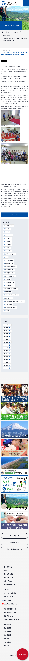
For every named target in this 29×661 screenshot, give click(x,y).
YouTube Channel (10, 604)
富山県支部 (7, 635)
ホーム (4, 32)
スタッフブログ (11, 25)
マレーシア (7, 241)
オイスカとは (8, 567)
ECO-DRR (7, 292)
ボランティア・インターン (11, 295)
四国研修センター (9, 273)
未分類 (6, 310)
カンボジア (7, 238)
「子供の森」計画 (9, 282)
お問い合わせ (8, 581)
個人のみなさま (9, 574)
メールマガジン (14, 536)
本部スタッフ (6, 35)
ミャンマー (7, 244)
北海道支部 (7, 624)
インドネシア (8, 235)
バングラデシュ (8, 225)
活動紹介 (6, 570)
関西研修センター (9, 270)
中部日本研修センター (10, 266)
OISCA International (11, 619)
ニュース (6, 590)
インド (6, 232)
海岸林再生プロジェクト (10, 288)
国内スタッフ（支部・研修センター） (14, 301)
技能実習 (7, 279)
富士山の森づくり (9, 285)
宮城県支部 (7, 628)
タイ (6, 257)
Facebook (7, 600)
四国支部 (6, 646)
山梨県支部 (7, 632)
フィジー (7, 229)
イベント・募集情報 (10, 593)
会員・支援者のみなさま (14, 549)
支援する (22, 654)
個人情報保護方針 (9, 585)
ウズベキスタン (8, 260)
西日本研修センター (9, 276)
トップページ (14, 214)
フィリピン (7, 251)
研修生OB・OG (8, 263)
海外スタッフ (8, 298)
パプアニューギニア (9, 254)
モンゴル (7, 247)
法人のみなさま (9, 577)
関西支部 (6, 639)
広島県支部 (7, 642)
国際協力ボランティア (10, 307)
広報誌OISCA (14, 542)
